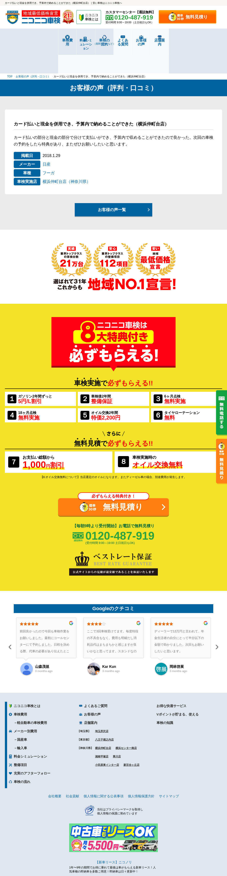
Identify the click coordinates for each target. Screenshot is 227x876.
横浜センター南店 (126, 721)
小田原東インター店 (107, 738)
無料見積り (197, 16)
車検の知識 (165, 696)
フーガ (49, 146)
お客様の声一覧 (112, 183)
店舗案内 (204, 40)
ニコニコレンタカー (108, 861)
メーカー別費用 (25, 704)
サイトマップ (169, 769)
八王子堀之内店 (104, 713)
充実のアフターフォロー (32, 747)
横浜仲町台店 (103, 721)
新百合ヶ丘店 (131, 738)
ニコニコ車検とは (27, 679)
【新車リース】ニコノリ (113, 835)
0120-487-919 (119, 509)
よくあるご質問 (95, 679)
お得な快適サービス (171, 679)
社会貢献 (72, 769)
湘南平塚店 (101, 729)
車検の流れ (95, 41)
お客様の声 (168, 40)
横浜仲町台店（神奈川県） (66, 155)
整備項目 (20, 738)
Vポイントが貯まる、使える (178, 688)
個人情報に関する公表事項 (103, 769)
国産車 (22, 713)
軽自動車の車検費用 (32, 696)
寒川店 (117, 729)
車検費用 (23, 40)
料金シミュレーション (59, 40)
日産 (47, 137)
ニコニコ (92, 18)
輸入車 (22, 721)
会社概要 (54, 769)
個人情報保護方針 (141, 769)
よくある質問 (131, 40)
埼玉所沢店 (101, 704)
